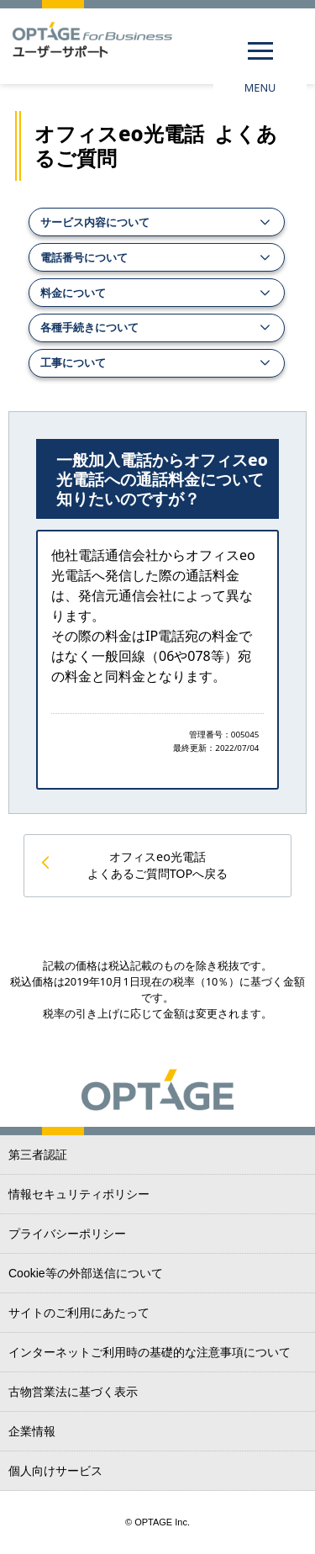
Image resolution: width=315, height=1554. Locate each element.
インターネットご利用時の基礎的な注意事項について (149, 1352)
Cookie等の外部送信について (85, 1273)
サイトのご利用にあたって (79, 1312)
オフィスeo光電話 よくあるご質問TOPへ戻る (157, 864)
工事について (73, 362)
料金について (73, 292)
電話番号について (84, 257)
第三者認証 (37, 1154)
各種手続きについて (89, 327)
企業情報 (31, 1431)
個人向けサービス (55, 1470)
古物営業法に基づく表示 (73, 1391)
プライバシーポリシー (67, 1233)
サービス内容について (95, 222)
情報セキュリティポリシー (79, 1194)
